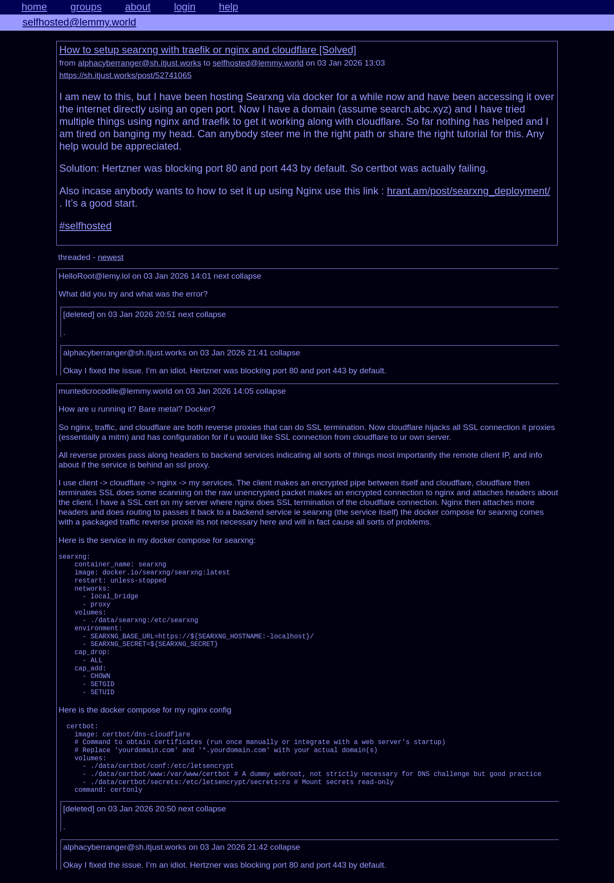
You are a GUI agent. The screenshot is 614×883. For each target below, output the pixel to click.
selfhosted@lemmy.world (79, 22)
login (185, 6)
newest (111, 257)
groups (85, 6)
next (221, 275)
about (138, 6)
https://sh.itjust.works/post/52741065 (125, 75)
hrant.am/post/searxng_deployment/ (468, 190)
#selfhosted (85, 225)
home (34, 6)
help (228, 6)
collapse (246, 275)
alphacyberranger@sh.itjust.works (139, 62)
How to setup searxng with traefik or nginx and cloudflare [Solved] (207, 49)
